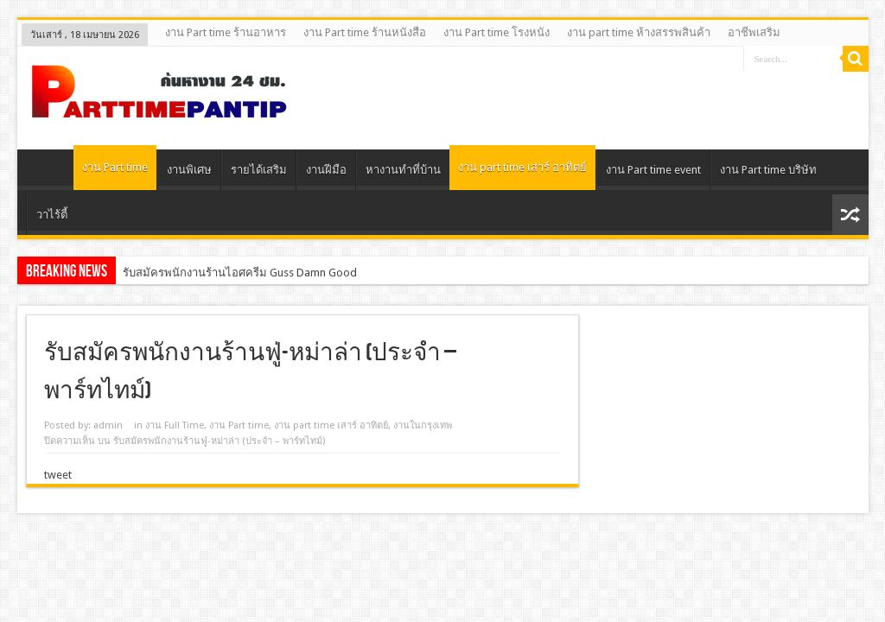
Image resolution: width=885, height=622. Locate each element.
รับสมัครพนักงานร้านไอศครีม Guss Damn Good (240, 272)
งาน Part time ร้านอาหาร (225, 32)
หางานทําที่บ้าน (403, 169)
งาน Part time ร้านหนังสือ (364, 32)
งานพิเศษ (189, 169)
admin (108, 425)
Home (49, 171)
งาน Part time (115, 167)
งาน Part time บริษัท (768, 169)
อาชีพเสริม (754, 32)
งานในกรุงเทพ (422, 425)
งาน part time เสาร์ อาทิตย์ (522, 167)
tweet (58, 474)
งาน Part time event (653, 169)
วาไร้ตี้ (51, 214)
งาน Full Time (174, 425)
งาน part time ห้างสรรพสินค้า (638, 32)
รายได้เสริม (259, 169)
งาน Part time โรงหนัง (496, 32)
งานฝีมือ (326, 169)
